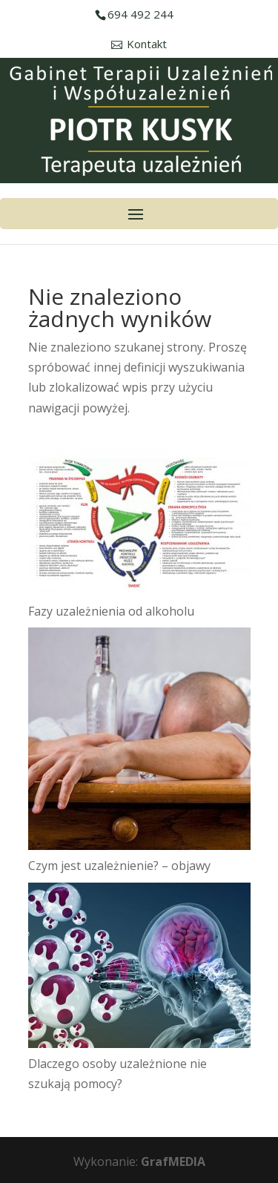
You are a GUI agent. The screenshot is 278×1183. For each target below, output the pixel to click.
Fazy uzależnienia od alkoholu (111, 611)
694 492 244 (140, 14)
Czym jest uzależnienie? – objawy (119, 865)
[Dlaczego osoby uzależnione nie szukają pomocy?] (139, 968)
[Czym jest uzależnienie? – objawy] (139, 741)
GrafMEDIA (173, 1161)
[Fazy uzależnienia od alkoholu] (139, 525)
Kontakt (147, 44)
